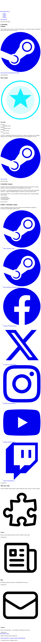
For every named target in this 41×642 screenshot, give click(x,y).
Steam (2, 638)
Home (4, 13)
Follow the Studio (15, 72)
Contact (5, 17)
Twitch (19, 638)
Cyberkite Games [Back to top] (5, 633)
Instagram (23, 638)
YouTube (16, 638)
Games (4, 14)
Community (5, 638)
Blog (4, 16)
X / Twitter (11, 638)
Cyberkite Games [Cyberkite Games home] (5, 11)
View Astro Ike (4, 19)
